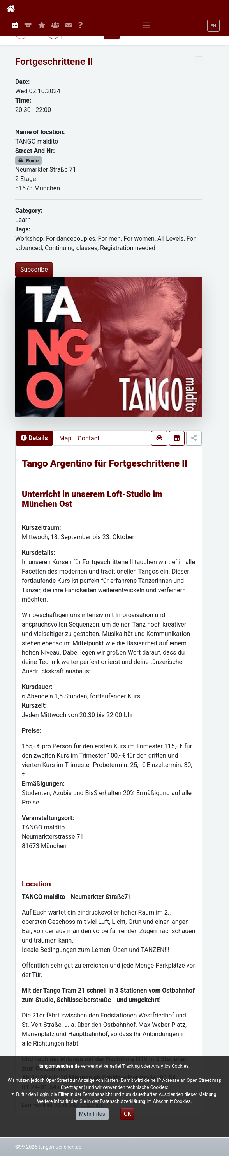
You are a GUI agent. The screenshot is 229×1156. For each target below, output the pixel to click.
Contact (88, 438)
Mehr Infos (92, 1114)
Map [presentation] (65, 438)
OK (127, 1114)
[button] (213, 26)
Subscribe (34, 269)
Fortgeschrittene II (54, 61)
